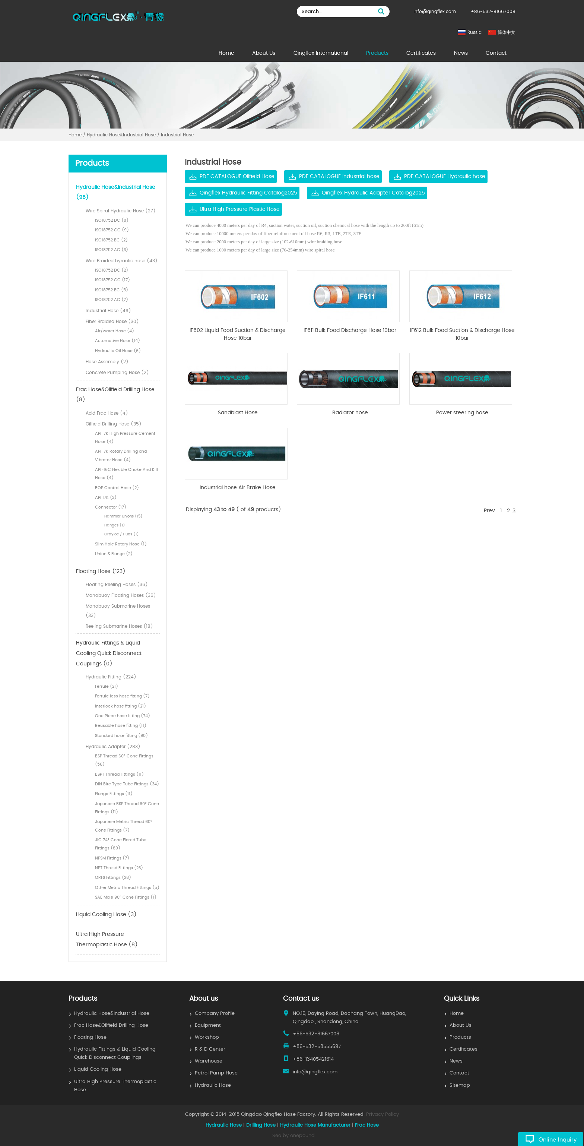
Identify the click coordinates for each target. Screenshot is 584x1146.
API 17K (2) (106, 498)
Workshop (207, 1037)
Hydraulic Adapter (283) (113, 746)
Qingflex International (320, 53)
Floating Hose (90, 1037)
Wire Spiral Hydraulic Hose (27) (121, 211)
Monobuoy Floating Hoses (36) (121, 595)
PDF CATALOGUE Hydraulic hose (444, 176)
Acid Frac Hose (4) (107, 413)
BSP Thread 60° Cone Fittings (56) (124, 760)
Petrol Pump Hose (216, 1073)
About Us (263, 53)
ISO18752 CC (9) (112, 230)
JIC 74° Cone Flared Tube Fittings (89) (120, 844)
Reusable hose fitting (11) (120, 726)
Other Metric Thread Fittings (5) (127, 888)
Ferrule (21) (106, 686)
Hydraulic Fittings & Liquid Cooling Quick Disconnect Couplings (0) (109, 653)
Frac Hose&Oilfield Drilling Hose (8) (115, 395)
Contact (496, 53)
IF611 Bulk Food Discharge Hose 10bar (350, 330)
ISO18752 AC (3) (111, 250)
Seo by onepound (293, 1135)
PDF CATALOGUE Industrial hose (339, 176)
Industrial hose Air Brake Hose (238, 487)
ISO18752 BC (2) (111, 240)
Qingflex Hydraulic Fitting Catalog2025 (248, 193)
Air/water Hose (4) (114, 331)
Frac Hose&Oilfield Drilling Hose (111, 1025)
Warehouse (208, 1061)
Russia (474, 32)
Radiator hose (350, 412)
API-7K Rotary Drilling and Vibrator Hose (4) (121, 455)
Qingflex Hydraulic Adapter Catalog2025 (373, 193)
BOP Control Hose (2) (117, 488)
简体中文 (506, 32)
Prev (489, 510)
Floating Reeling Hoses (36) (117, 584)
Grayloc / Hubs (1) (121, 534)
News (461, 53)
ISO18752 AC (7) (111, 300)
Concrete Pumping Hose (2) (117, 372)
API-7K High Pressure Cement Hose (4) (125, 437)
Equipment (208, 1025)
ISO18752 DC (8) (111, 220)
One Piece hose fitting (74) (122, 716)
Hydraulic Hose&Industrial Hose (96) (115, 192)
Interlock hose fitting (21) (120, 706)
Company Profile (215, 1013)
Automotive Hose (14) (117, 341)
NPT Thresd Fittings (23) (119, 868)
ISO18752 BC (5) (111, 290)
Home (226, 53)
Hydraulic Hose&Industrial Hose (111, 1013)
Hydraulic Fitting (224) (111, 677)
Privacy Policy (382, 1114)
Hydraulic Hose (213, 1085)
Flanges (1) (114, 525)
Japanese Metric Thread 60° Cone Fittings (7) (123, 826)
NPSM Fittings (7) (112, 858)
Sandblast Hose (238, 412)
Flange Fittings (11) (114, 794)
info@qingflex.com (434, 11)
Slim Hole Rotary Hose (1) (121, 544)
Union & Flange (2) (114, 554)
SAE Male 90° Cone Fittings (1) (125, 897)
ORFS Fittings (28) (113, 878)
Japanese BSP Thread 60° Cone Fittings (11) (127, 808)
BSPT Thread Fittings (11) (119, 774)
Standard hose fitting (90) (121, 736)
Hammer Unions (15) (123, 516)
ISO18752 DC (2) (111, 270)
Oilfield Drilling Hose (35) (114, 424)
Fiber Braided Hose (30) (112, 321)
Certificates (421, 53)
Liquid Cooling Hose (97, 1069)
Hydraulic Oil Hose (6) (118, 351)
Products (377, 53)
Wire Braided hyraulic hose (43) (122, 261)
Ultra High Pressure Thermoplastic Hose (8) (107, 939)
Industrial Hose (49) (108, 310)
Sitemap (460, 1085)
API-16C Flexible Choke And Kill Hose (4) (126, 474)
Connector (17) (110, 507)
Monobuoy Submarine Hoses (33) (118, 611)
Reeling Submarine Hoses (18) (119, 626)
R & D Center (210, 1049)
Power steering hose (462, 412)
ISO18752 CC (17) (112, 280)
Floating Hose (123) (101, 571)
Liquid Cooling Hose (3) (106, 914)
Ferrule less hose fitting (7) (122, 696)
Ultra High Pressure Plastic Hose (240, 209)
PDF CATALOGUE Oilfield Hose (237, 176)
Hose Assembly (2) (107, 362)
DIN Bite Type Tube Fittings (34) (127, 784)
